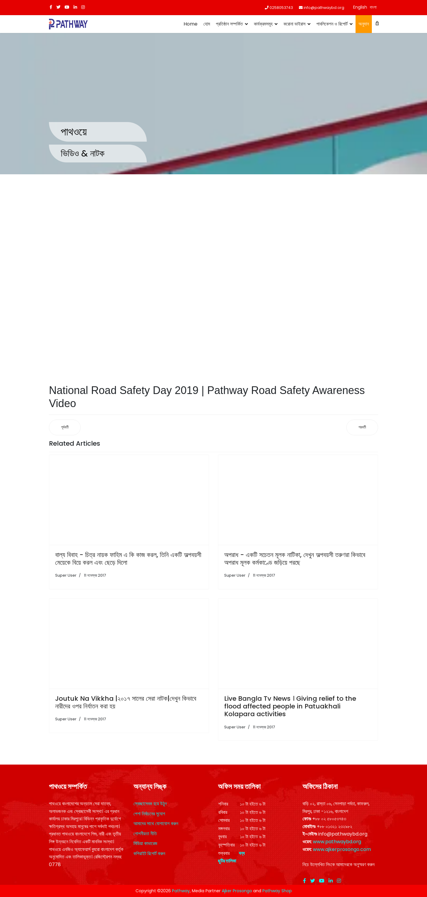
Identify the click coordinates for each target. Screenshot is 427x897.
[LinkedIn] (75, 7)
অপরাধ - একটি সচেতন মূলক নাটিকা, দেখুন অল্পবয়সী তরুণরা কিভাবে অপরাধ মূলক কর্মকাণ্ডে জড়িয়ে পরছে (294, 558)
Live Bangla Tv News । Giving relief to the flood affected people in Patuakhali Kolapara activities (290, 706)
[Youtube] (67, 7)
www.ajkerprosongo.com (342, 849)
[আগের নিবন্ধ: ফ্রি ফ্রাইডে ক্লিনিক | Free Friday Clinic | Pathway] (65, 427)
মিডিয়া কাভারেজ (145, 843)
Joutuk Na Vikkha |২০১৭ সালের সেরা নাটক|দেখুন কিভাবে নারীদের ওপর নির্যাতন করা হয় (125, 702)
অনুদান (364, 23)
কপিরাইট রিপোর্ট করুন (149, 853)
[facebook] (51, 7)
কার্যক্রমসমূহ (263, 23)
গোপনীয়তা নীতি (145, 833)
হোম (206, 23)
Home (190, 23)
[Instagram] (83, 7)
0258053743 (281, 7)
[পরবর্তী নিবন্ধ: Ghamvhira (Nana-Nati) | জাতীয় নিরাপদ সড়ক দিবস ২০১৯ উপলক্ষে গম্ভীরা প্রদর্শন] (362, 427)
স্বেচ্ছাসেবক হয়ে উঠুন (150, 803)
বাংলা (373, 7)
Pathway (181, 891)
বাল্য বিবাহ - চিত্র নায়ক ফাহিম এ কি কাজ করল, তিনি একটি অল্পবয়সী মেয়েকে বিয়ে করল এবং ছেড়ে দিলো (128, 558)
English (360, 7)
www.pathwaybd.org (337, 841)
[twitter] (58, 7)
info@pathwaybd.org (324, 7)
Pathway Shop (277, 891)
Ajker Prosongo (237, 891)
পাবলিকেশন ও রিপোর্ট (332, 23)
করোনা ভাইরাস (294, 23)
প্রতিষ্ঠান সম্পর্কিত (229, 23)
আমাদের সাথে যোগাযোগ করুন (155, 823)
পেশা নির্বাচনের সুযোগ (149, 813)
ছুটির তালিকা (227, 861)
